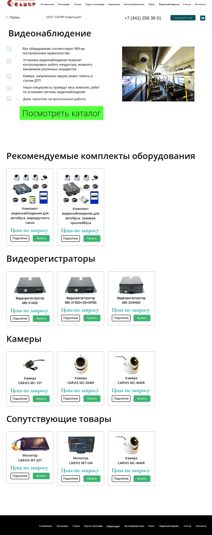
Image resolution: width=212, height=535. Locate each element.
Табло (151, 4)
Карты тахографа (95, 4)
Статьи (187, 4)
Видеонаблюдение (169, 4)
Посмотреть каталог (61, 113)
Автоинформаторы (134, 4)
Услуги (77, 4)
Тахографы (64, 4)
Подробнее (20, 238)
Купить (41, 238)
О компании (47, 4)
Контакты (200, 4)
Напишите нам (183, 17)
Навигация (114, 4)
